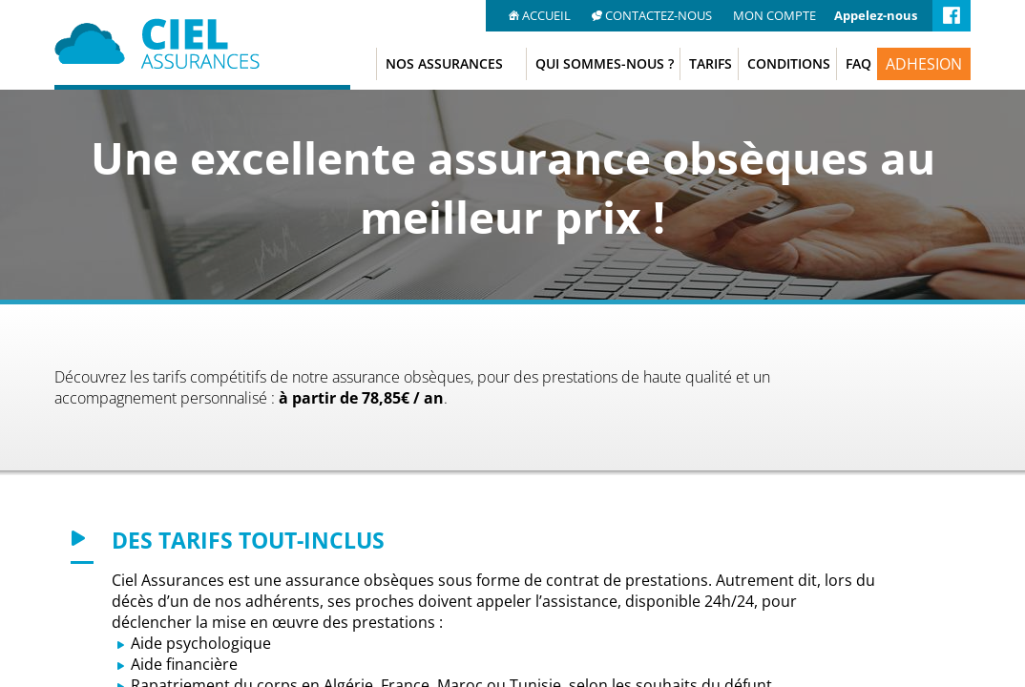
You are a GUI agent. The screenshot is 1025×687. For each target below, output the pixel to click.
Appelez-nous (875, 15)
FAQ (858, 63)
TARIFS (710, 63)
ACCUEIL (541, 15)
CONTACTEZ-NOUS (653, 15)
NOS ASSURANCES (444, 63)
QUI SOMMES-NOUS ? (604, 63)
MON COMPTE (774, 15)
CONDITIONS (788, 63)
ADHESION (924, 63)
